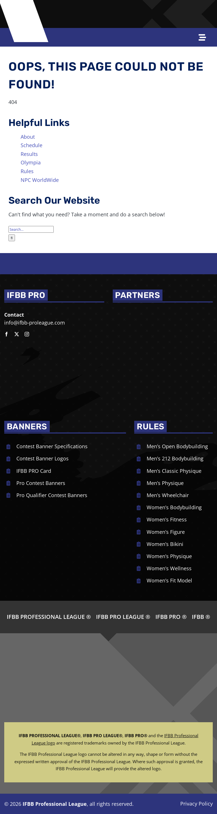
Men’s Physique (165, 483)
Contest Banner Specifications (52, 446)
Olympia (31, 162)
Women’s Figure (166, 531)
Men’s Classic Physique (174, 470)
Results (29, 154)
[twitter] (16, 334)
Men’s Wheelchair (168, 495)
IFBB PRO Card (33, 470)
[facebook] (6, 334)
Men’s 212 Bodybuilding (175, 458)
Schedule (31, 145)
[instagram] (27, 334)
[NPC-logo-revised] (86, 9)
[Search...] (31, 229)
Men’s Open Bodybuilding (177, 446)
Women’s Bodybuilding (174, 507)
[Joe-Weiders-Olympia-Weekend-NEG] (139, 9)
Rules (27, 171)
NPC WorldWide (40, 180)
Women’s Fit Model (169, 580)
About (28, 136)
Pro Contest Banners (40, 483)
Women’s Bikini (165, 544)
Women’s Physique (169, 556)
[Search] (11, 237)
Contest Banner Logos (42, 458)
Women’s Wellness (169, 568)
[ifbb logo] (26, 12)
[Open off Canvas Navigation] (205, 37)
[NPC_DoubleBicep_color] (137, 310)
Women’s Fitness (167, 519)
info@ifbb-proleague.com (34, 322)
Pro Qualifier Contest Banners (51, 495)
